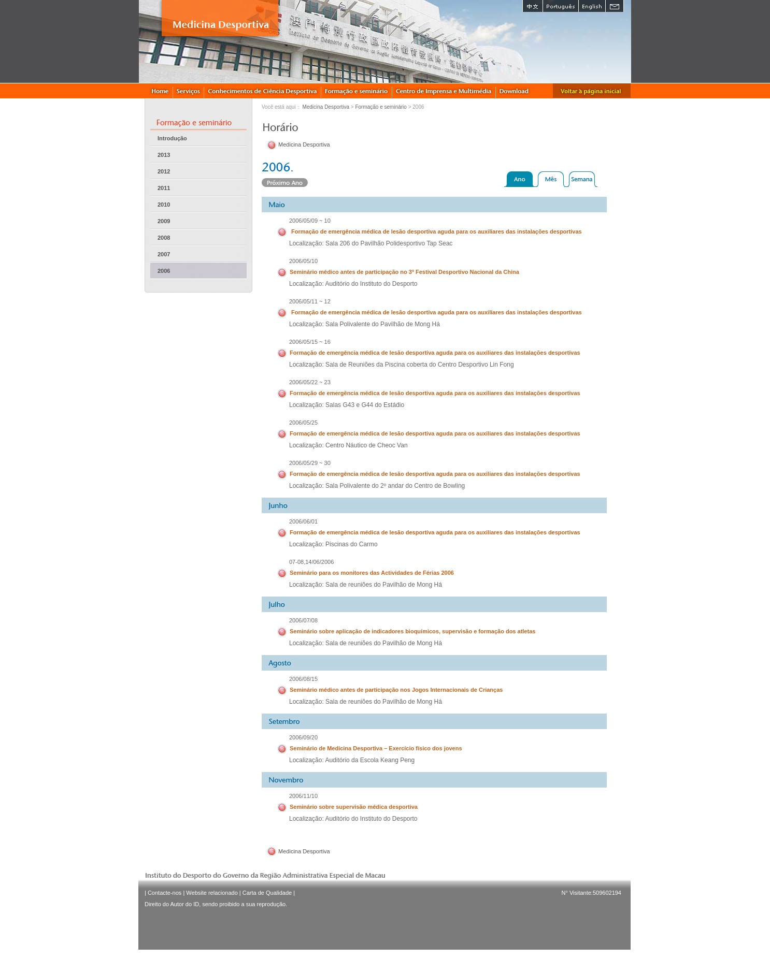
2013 (164, 155)
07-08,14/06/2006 (311, 562)
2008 (164, 238)
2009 (164, 221)
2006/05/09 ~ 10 (310, 220)
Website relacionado (211, 893)
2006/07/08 (303, 620)
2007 (164, 254)
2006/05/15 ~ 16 (310, 342)
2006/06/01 (303, 521)
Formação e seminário (380, 107)
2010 (164, 204)
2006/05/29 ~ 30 (310, 463)
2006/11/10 (303, 796)
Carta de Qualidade (267, 893)
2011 (164, 188)
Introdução (172, 138)
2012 (164, 171)
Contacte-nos (164, 893)
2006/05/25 (303, 422)
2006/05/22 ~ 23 (310, 382)
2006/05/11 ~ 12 (310, 301)
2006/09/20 (303, 737)
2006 (164, 271)
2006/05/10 (303, 261)
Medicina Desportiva (325, 107)
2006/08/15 (303, 679)
